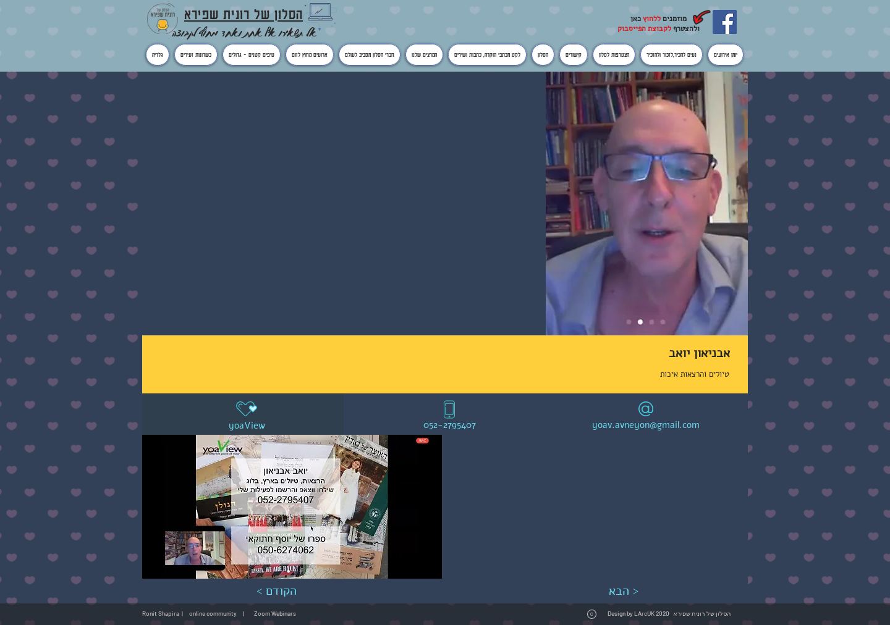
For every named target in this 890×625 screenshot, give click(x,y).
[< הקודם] (276, 591)
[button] (292, 507)
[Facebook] (725, 22)
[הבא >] (623, 591)
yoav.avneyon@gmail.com (646, 425)
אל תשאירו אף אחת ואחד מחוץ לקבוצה (244, 32)
